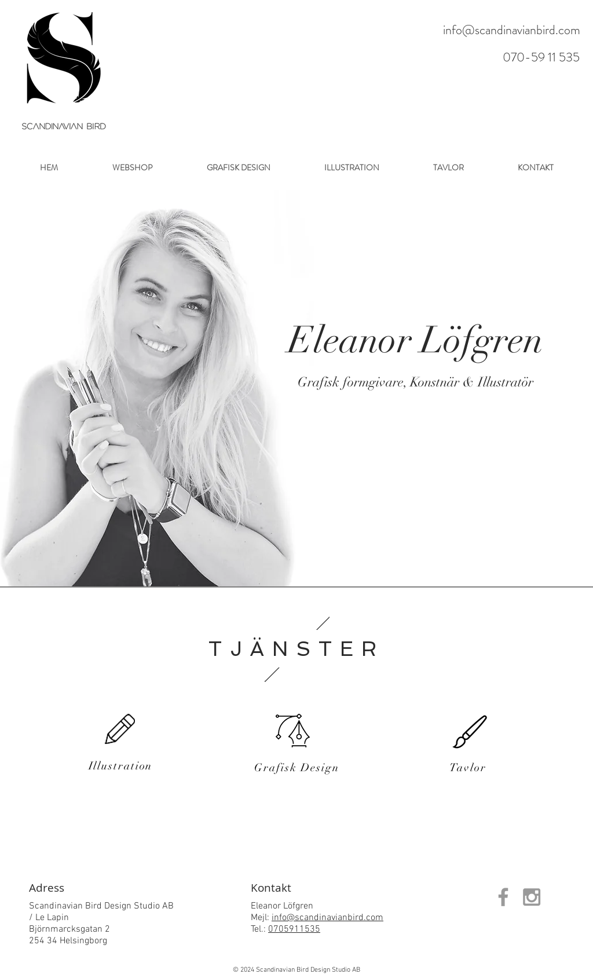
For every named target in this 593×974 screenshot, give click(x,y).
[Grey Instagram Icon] (531, 897)
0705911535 (294, 929)
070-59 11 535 (541, 57)
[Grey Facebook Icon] (503, 897)
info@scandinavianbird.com (511, 30)
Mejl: (261, 918)
